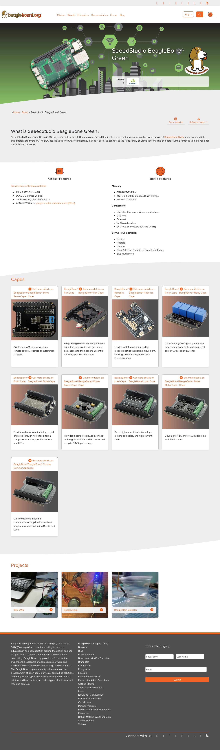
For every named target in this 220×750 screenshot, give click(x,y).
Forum (113, 15)
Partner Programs (87, 706)
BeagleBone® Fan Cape (71, 290)
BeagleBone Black (174, 137)
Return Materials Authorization (94, 717)
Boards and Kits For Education (94, 658)
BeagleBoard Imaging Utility (93, 643)
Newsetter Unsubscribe (90, 694)
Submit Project (86, 720)
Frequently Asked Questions (93, 680)
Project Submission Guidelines (94, 709)
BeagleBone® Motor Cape (172, 383)
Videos (82, 724)
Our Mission (84, 702)
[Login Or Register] (211, 14)
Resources (83, 713)
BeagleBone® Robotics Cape (121, 292)
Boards (71, 15)
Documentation (99, 15)
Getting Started (86, 683)
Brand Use (83, 661)
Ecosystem (83, 15)
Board (25, 112)
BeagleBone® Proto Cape (21, 379)
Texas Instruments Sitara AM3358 (28, 186)
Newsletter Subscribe (89, 698)
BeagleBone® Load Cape (121, 379)
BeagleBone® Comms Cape (21, 465)
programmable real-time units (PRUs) (55, 203)
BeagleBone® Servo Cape (21, 294)
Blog (122, 15)
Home (16, 112)
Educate (82, 672)
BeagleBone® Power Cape (71, 383)
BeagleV (82, 647)
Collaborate (84, 665)
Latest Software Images (90, 687)
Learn (81, 691)
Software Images (198, 121)
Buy (187, 14)
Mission (61, 15)
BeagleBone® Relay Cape (172, 290)
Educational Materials (89, 676)
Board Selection (86, 654)
